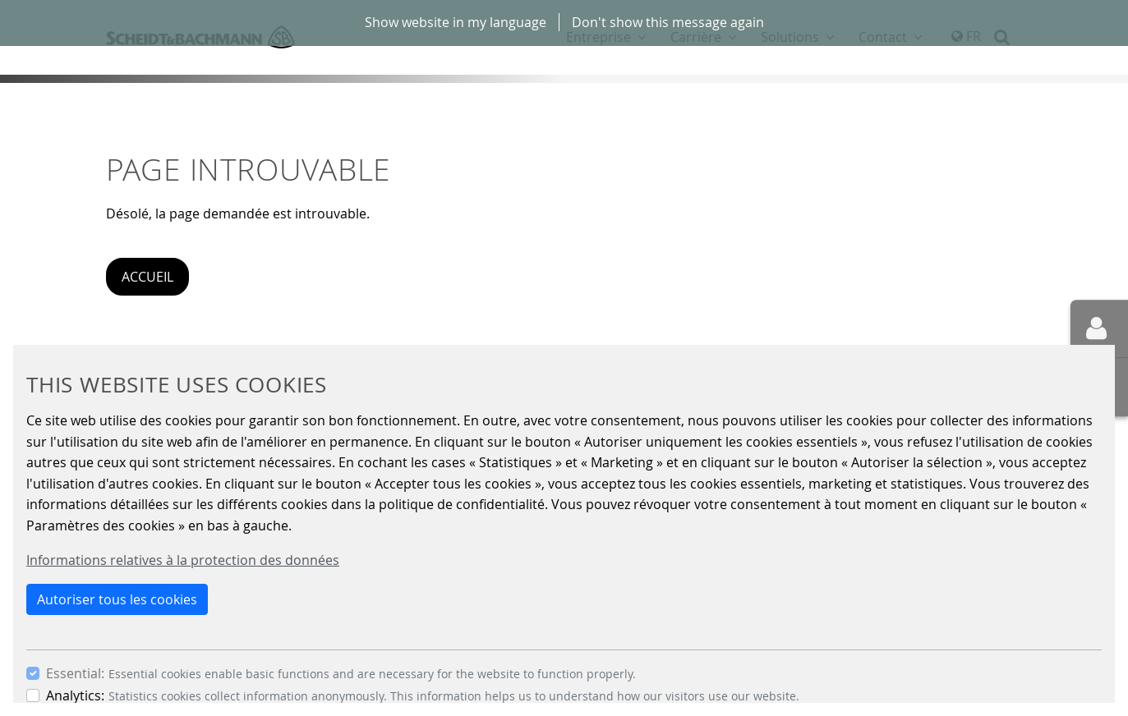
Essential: (75, 673)
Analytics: (75, 695)
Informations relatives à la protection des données (182, 560)
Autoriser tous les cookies (117, 599)
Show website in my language (455, 22)
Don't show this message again (668, 22)
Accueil (147, 277)
